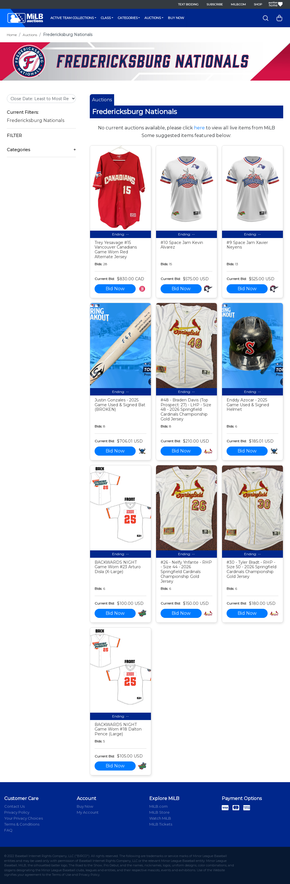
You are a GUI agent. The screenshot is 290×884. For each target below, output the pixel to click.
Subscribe (214, 4)
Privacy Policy (16, 812)
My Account (88, 812)
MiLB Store (159, 812)
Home (12, 35)
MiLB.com (238, 4)
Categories (128, 18)
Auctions (152, 18)
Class (106, 18)
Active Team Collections (72, 18)
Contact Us (14, 806)
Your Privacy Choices (23, 818)
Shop (258, 4)
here (199, 128)
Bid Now (115, 288)
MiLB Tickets (160, 824)
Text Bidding (188, 4)
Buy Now (176, 18)
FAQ (8, 830)
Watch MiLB (160, 818)
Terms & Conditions (21, 824)
